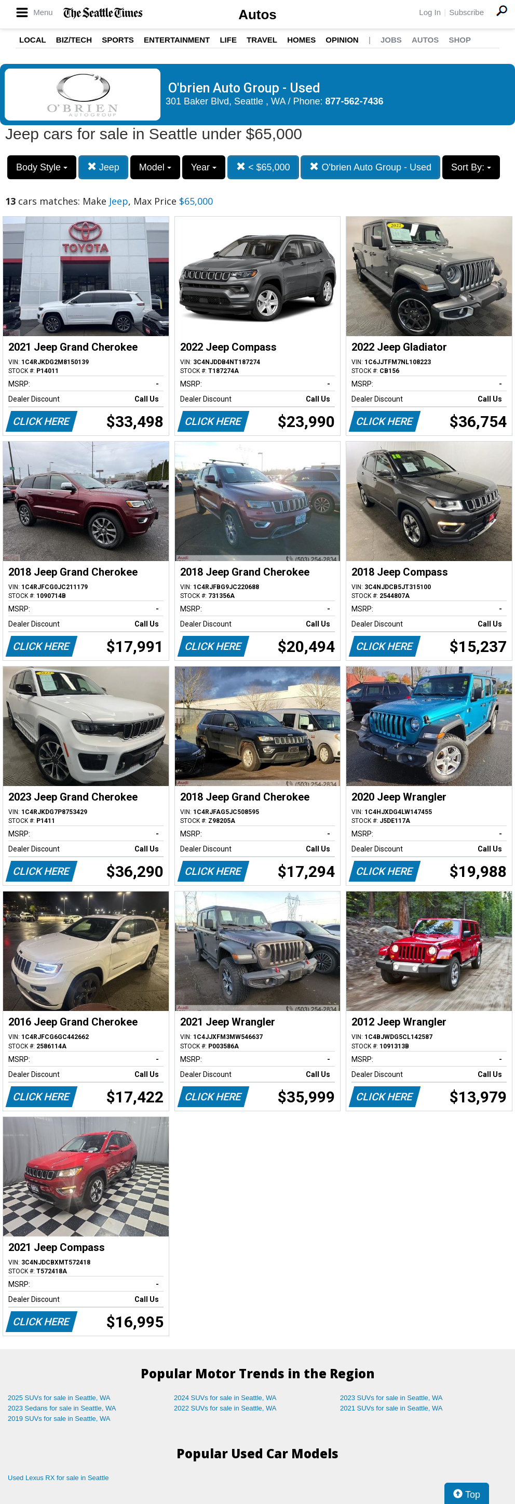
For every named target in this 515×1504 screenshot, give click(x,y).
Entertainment (177, 39)
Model (155, 167)
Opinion (342, 39)
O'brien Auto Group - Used (370, 167)
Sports (118, 39)
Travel (262, 39)
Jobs (391, 39)
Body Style (41, 167)
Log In (430, 12)
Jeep (103, 167)
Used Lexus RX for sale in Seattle (58, 1478)
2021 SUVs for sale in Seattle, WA (391, 1408)
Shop (460, 39)
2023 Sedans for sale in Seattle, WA (62, 1408)
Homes (301, 39)
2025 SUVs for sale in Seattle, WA (59, 1398)
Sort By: (471, 167)
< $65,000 (263, 167)
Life (228, 39)
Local (32, 39)
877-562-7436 (355, 101)
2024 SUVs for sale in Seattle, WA (225, 1398)
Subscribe (466, 12)
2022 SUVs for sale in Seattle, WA (225, 1408)
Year (203, 167)
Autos (257, 14)
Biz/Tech (74, 39)
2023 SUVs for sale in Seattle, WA (391, 1398)
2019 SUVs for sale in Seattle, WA (59, 1418)
